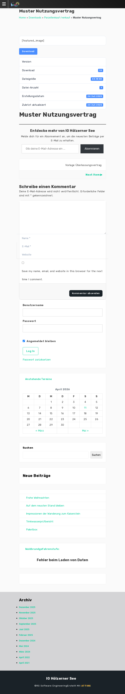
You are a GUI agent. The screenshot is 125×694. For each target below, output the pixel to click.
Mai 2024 (24, 646)
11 (85, 407)
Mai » (85, 430)
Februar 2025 (26, 635)
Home (22, 17)
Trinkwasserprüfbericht (39, 521)
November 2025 (27, 612)
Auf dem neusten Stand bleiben (45, 505)
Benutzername (33, 305)
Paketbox (31, 529)
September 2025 (27, 624)
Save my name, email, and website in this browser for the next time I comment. (62, 275)
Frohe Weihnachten (37, 497)
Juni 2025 (24, 629)
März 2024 (24, 651)
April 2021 (24, 663)
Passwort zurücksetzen (37, 359)
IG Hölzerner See (61, 678)
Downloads (35, 17)
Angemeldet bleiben (39, 341)
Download (28, 51)
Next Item (93, 174)
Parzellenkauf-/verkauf (57, 17)
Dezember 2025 (27, 607)
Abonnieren (92, 148)
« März (40, 430)
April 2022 (24, 657)
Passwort (29, 321)
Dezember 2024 (27, 640)
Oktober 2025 (26, 618)
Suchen (28, 447)
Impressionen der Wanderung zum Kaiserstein (53, 513)
